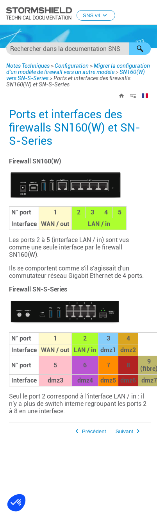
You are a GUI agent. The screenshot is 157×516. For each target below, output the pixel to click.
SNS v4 (96, 15)
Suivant (124, 431)
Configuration (72, 66)
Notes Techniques (28, 66)
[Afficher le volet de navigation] (147, 13)
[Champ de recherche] (78, 48)
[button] (140, 48)
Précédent (94, 431)
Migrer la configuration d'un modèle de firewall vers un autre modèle (78, 69)
